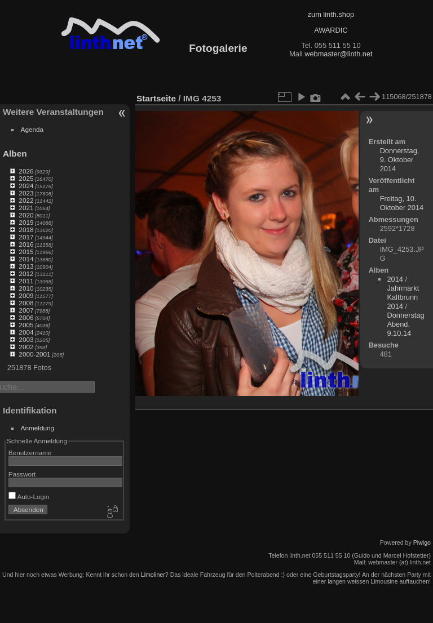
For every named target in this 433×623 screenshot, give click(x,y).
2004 (26, 332)
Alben (15, 153)
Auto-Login (29, 496)
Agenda (32, 129)
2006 (26, 317)
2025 (26, 178)
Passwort (22, 474)
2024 (26, 185)
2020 (26, 215)
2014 (26, 258)
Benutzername (30, 452)
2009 (26, 295)
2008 (26, 302)
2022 (26, 200)
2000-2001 (34, 354)
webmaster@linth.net (338, 54)
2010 (26, 288)
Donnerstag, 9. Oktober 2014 (399, 159)
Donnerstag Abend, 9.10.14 (405, 324)
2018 (26, 229)
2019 (26, 222)
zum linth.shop (331, 14)
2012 (26, 273)
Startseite (156, 98)
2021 (26, 207)
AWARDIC (330, 30)
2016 (26, 244)
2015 (26, 251)
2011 (26, 280)
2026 (26, 171)
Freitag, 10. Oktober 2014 (402, 203)
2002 (26, 346)
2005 (26, 324)
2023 (26, 193)
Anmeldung (38, 427)
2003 (26, 339)
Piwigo (422, 542)
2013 (26, 266)
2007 (26, 310)
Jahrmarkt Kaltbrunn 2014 (403, 297)
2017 (26, 237)
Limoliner (153, 574)
